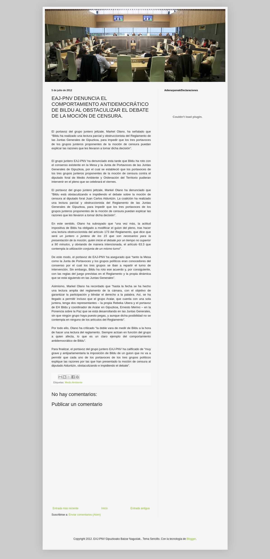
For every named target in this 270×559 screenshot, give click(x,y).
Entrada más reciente (65, 508)
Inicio (104, 508)
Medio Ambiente (73, 382)
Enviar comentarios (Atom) (85, 514)
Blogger (191, 538)
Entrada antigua (140, 508)
